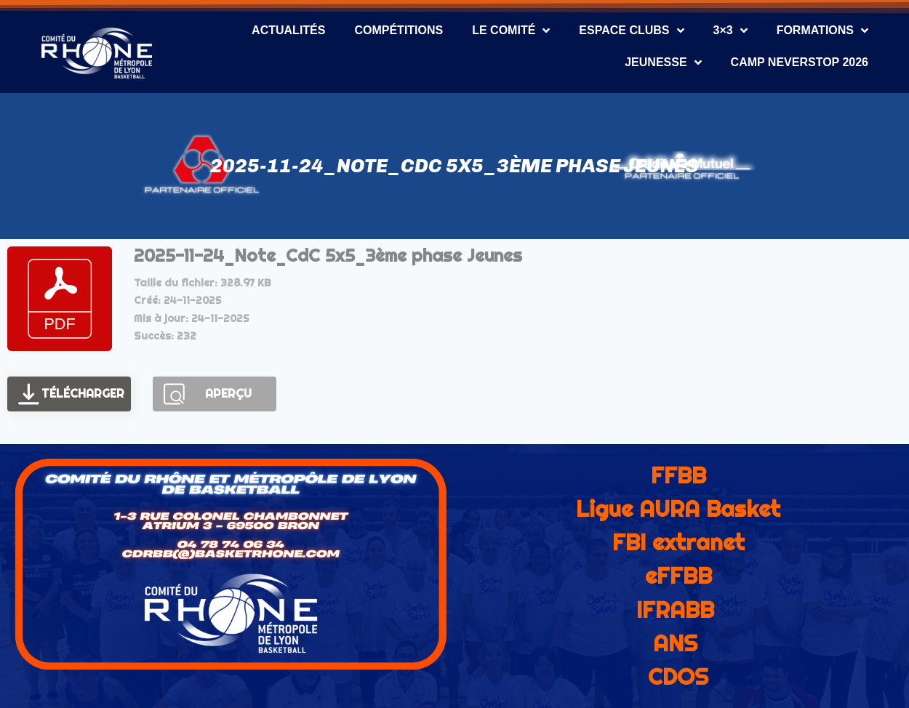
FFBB (678, 475)
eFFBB (678, 576)
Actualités (288, 30)
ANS (675, 643)
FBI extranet (678, 542)
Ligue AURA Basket (678, 509)
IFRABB (675, 610)
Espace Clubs (631, 30)
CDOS (678, 677)
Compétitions (398, 30)
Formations (822, 30)
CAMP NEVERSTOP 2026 (799, 62)
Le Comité (511, 30)
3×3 (730, 30)
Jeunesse (663, 62)
